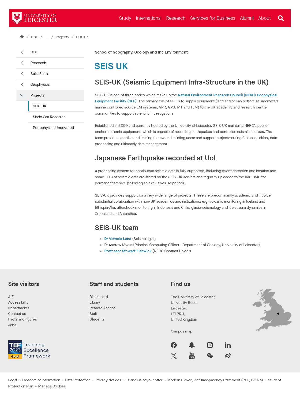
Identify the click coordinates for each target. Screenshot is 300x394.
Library (95, 302)
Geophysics (40, 84)
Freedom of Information (41, 380)
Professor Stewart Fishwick (128, 250)
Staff (93, 313)
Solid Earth (39, 73)
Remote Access (103, 307)
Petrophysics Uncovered (53, 127)
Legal (12, 380)
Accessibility (18, 302)
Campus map (181, 331)
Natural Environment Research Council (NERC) (217, 95)
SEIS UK (39, 106)
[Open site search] (281, 18)
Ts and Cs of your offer (144, 380)
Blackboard (99, 296)
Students (97, 319)
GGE (34, 37)
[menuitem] (125, 18)
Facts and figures (22, 319)
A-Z (11, 296)
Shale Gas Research (49, 116)
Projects (63, 37)
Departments (18, 307)
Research (38, 62)
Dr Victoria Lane (117, 238)
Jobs (12, 324)
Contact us (17, 313)
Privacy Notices (108, 380)
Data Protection (77, 380)
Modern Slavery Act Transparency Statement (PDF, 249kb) (215, 380)
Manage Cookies (52, 386)
